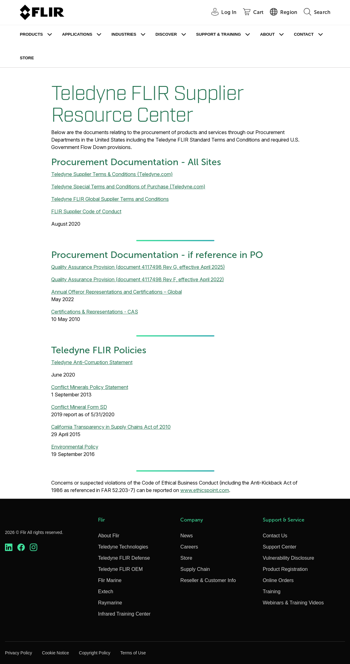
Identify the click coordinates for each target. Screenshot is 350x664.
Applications (77, 34)
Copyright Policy (94, 652)
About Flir (108, 535)
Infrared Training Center (124, 614)
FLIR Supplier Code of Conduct (86, 211)
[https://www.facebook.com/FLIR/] (21, 547)
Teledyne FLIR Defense (124, 558)
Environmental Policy (74, 447)
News (186, 535)
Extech (105, 591)
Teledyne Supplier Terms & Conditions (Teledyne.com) (112, 174)
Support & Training (218, 34)
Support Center (280, 546)
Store (27, 58)
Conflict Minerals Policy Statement (89, 387)
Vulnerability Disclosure (288, 558)
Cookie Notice (55, 652)
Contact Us (275, 535)
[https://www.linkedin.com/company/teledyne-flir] (8, 547)
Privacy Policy (18, 652)
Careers (189, 546)
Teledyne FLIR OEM (120, 569)
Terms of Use (133, 652)
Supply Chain (195, 569)
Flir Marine (110, 580)
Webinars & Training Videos (293, 602)
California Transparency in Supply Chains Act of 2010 (111, 427)
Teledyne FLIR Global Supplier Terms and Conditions (110, 199)
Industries (123, 34)
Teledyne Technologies (123, 546)
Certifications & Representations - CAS (94, 312)
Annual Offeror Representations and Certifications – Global (116, 292)
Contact (303, 34)
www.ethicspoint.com (204, 490)
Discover (166, 34)
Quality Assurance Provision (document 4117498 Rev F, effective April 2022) (137, 279)
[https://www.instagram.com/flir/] (33, 547)
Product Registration (285, 569)
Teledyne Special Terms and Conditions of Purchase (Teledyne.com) (128, 186)
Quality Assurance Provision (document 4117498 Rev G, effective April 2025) (138, 267)
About (267, 34)
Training (271, 591)
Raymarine (110, 602)
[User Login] (220, 12)
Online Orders (278, 580)
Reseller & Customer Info (208, 580)
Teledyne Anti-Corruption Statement (91, 362)
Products (31, 34)
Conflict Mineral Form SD (79, 407)
